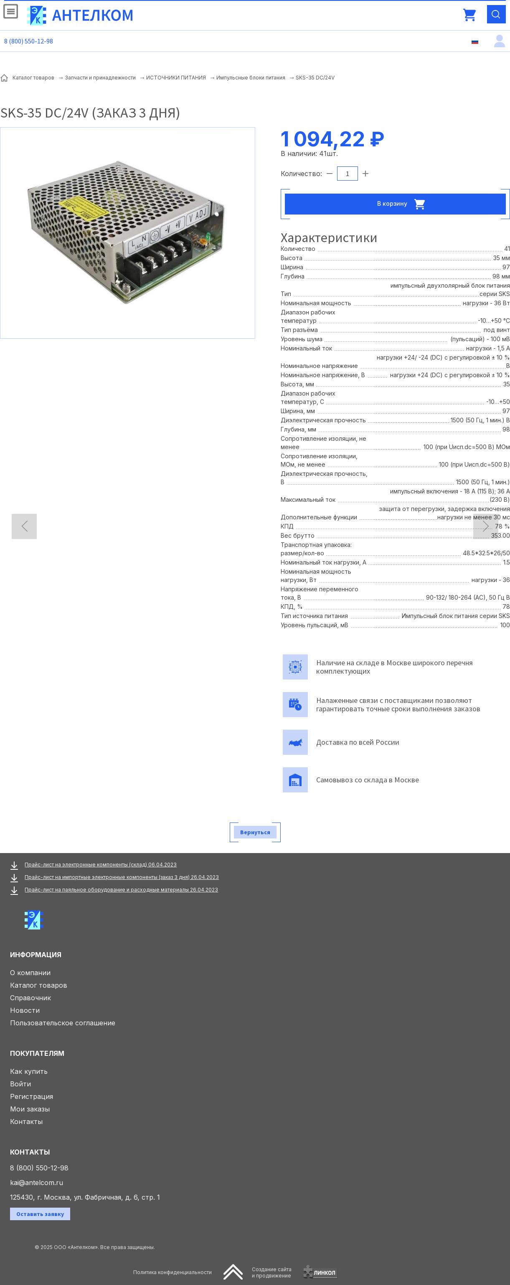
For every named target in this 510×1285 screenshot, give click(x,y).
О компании (30, 972)
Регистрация (31, 1096)
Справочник (30, 998)
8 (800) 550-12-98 (28, 41)
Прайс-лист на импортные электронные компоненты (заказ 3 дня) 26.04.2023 (122, 877)
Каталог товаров (38, 985)
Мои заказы (30, 1109)
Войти (20, 1084)
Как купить (29, 1071)
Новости (25, 1010)
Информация (35, 954)
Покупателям (37, 1053)
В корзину (403, 204)
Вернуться (255, 832)
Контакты (26, 1121)
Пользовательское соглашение (62, 1023)
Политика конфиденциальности (172, 1272)
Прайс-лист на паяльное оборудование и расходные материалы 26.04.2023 (121, 889)
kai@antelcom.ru (36, 1182)
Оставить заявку (40, 1214)
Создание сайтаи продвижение (272, 1272)
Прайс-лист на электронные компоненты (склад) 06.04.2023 (101, 864)
